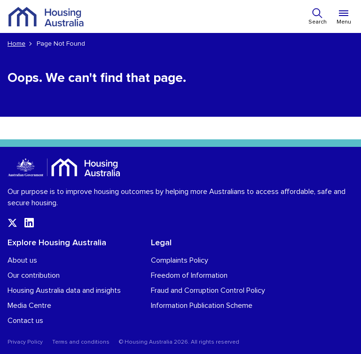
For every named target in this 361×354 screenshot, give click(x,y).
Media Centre (29, 305)
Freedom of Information (189, 275)
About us (22, 260)
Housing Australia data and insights (64, 290)
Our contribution (34, 275)
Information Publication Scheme (201, 305)
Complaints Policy (179, 260)
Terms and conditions (81, 342)
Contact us (25, 320)
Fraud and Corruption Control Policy (208, 290)
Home (16, 43)
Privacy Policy (25, 342)
